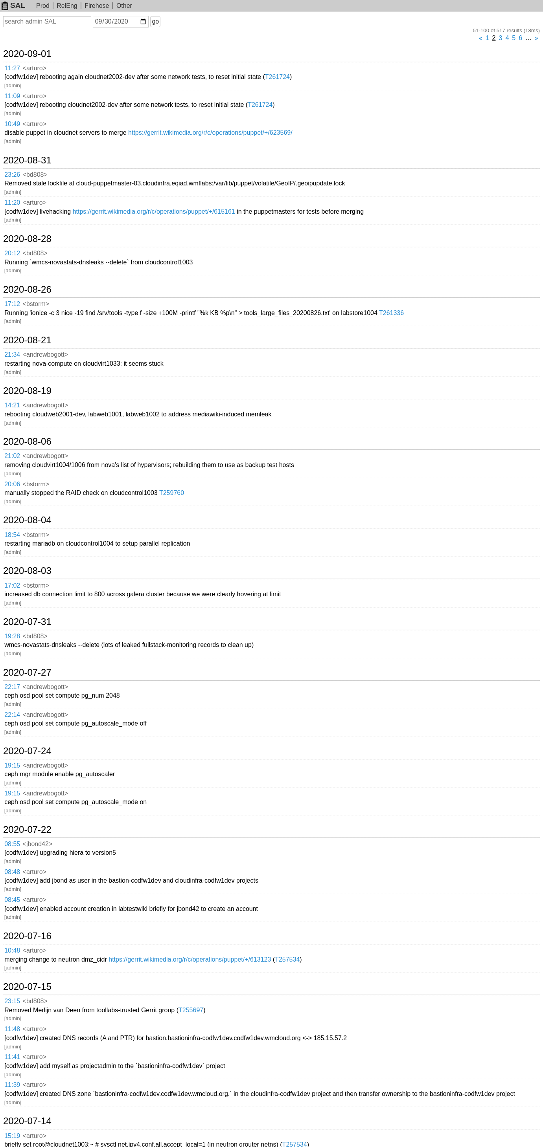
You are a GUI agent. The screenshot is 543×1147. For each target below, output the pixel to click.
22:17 (12, 686)
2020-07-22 (27, 829)
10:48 (12, 950)
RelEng (67, 5)
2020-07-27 (27, 672)
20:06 (12, 484)
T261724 (277, 76)
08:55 (12, 844)
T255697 (191, 1010)
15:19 (12, 1135)
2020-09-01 (27, 54)
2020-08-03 (27, 571)
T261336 (391, 313)
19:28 (12, 636)
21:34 (12, 354)
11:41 (12, 1057)
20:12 (12, 253)
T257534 (287, 959)
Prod (43, 5)
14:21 (12, 405)
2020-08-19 (27, 391)
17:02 (12, 585)
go (155, 21)
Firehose (97, 5)
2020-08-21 (27, 340)
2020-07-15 (27, 987)
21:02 (12, 456)
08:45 (12, 899)
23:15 (12, 1001)
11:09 (12, 96)
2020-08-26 (27, 289)
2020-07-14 (27, 1121)
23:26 (12, 174)
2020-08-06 (27, 441)
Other (124, 5)
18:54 (12, 534)
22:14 (12, 714)
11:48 (12, 1029)
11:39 (12, 1084)
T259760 (171, 492)
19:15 (12, 765)
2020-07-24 (27, 751)
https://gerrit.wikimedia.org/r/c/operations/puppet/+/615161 (154, 211)
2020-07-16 (27, 936)
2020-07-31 (27, 622)
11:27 (12, 68)
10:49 (12, 124)
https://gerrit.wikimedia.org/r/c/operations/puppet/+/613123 (190, 959)
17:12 (12, 303)
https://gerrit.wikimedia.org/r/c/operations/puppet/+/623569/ (210, 132)
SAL (13, 5)
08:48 (12, 871)
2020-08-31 (27, 160)
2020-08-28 (27, 239)
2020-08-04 (27, 520)
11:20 (12, 202)
